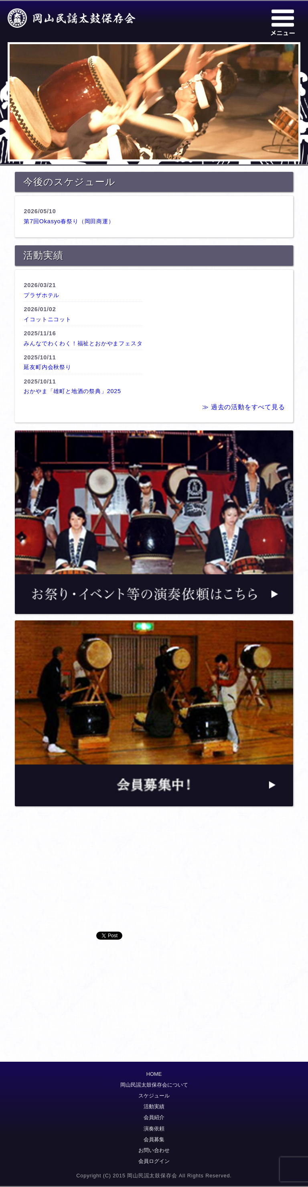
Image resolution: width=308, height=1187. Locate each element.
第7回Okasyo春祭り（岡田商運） (69, 221)
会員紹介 (154, 1117)
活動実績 (154, 1106)
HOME (154, 1074)
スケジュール (154, 1096)
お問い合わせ (154, 1150)
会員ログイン (154, 1161)
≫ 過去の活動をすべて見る (243, 407)
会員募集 (154, 1139)
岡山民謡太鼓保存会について (154, 1085)
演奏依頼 (154, 1129)
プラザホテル (41, 295)
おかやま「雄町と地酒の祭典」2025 (72, 391)
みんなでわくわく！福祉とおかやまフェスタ (83, 343)
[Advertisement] (154, 875)
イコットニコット (47, 319)
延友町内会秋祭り (47, 367)
